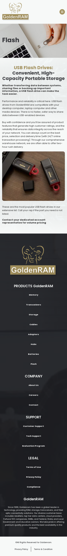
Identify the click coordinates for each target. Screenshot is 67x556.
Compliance (33, 486)
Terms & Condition (43, 549)
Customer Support (33, 426)
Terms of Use (33, 467)
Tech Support (33, 436)
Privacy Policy (33, 477)
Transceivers (33, 304)
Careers (33, 395)
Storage (33, 314)
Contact (33, 404)
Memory (33, 294)
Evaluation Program (33, 445)
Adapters (33, 334)
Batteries (33, 354)
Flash (34, 364)
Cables (33, 324)
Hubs (33, 344)
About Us (34, 385)
